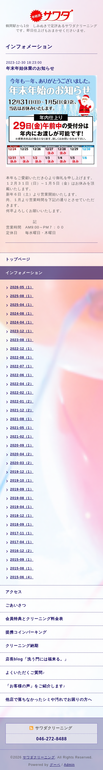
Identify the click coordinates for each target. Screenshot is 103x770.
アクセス (13, 592)
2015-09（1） (22, 560)
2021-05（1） (22, 428)
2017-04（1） (22, 542)
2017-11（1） (22, 533)
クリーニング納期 (21, 645)
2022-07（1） (22, 366)
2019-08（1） (22, 498)
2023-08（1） (22, 340)
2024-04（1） (22, 322)
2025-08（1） (22, 296)
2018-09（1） (22, 524)
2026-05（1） (22, 287)
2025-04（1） (22, 305)
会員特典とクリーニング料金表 (34, 618)
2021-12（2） (22, 410)
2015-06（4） (22, 577)
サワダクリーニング (39, 757)
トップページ (17, 259)
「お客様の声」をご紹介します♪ (35, 686)
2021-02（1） (22, 437)
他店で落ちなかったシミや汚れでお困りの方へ (48, 699)
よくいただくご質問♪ (25, 672)
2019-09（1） (22, 489)
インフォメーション (24, 272)
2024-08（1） (22, 314)
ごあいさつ (15, 605)
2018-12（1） (22, 516)
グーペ (55, 765)
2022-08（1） (22, 357)
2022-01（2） (22, 401)
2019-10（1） (22, 480)
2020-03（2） (22, 463)
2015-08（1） (22, 568)
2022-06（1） (22, 375)
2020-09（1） (22, 445)
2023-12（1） (22, 331)
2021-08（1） (22, 419)
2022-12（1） (22, 349)
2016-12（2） (22, 551)
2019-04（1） (22, 507)
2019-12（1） (22, 472)
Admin (69, 765)
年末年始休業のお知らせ (30, 68)
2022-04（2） (22, 384)
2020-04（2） (22, 454)
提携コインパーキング (26, 632)
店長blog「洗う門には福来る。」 (36, 659)
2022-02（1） (22, 393)
